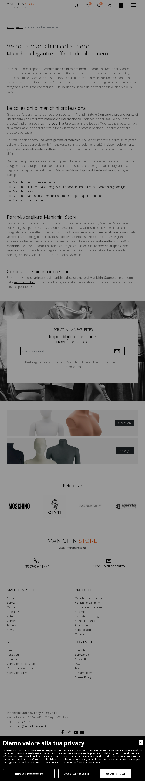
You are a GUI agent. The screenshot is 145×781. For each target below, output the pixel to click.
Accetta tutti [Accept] (115, 773)
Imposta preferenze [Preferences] (29, 773)
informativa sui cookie (87, 762)
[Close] (141, 742)
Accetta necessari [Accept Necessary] (77, 773)
